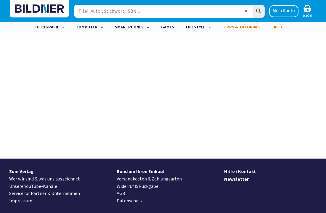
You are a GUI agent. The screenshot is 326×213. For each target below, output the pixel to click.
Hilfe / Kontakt (240, 171)
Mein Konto (284, 11)
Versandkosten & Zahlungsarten (149, 179)
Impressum (20, 201)
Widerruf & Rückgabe (137, 186)
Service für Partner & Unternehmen (44, 193)
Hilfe (277, 27)
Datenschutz (130, 201)
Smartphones (133, 27)
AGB (121, 193)
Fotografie (50, 27)
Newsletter (236, 179)
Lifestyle (199, 27)
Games (167, 27)
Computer (90, 27)
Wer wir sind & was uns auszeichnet (44, 179)
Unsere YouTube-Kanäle (33, 186)
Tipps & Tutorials (242, 27)
